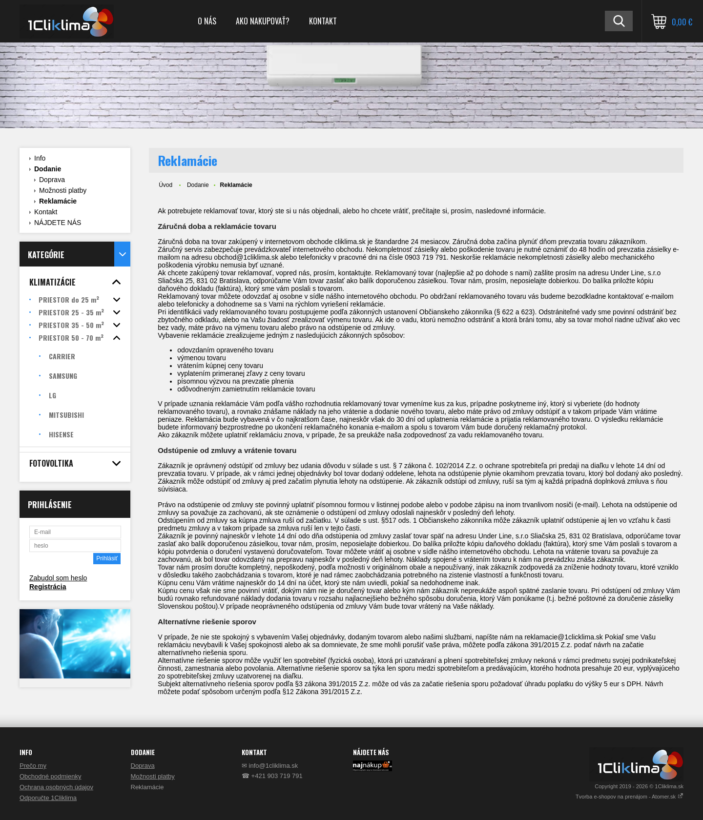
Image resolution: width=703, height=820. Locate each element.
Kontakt (45, 212)
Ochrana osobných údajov (56, 787)
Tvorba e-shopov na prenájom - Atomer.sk (629, 797)
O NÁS (207, 21)
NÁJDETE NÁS (57, 222)
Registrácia (47, 587)
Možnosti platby (62, 190)
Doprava (52, 180)
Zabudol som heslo (58, 578)
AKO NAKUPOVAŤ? (262, 21)
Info (39, 158)
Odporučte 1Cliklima (48, 797)
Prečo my (33, 765)
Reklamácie (58, 201)
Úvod (165, 185)
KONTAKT (323, 21)
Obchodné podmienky (50, 776)
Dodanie (47, 169)
